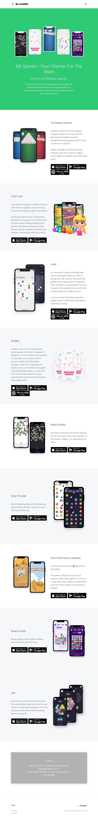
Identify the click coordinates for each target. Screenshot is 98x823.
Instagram (14, 811)
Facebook (14, 813)
